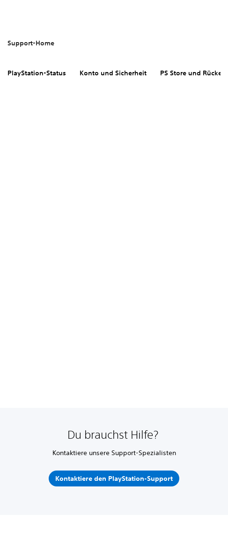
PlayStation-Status (36, 73)
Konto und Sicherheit (113, 73)
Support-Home (30, 43)
